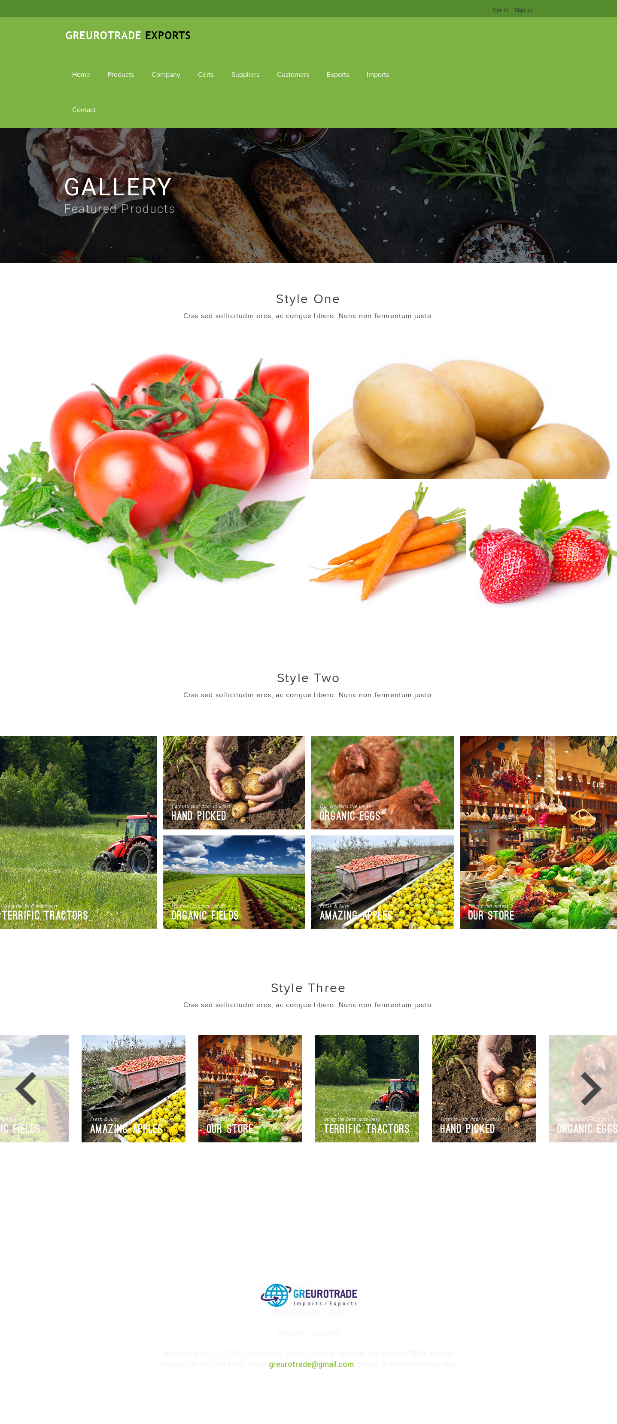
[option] (367, 1048)
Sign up (523, 10)
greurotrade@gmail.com (311, 1323)
